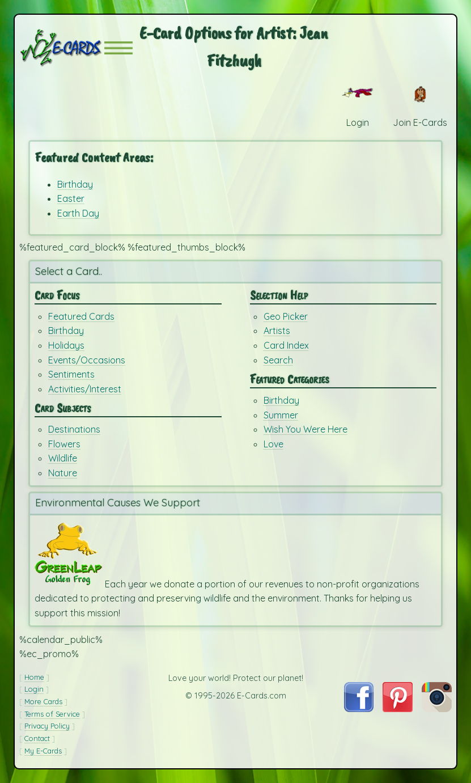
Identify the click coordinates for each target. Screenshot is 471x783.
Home (34, 677)
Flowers (64, 444)
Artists (277, 330)
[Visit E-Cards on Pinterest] (398, 708)
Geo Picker (286, 316)
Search (278, 360)
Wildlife (62, 458)
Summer (281, 415)
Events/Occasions (86, 360)
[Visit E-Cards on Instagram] (437, 708)
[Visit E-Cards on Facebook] (359, 708)
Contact (37, 738)
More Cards (43, 701)
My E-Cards (43, 750)
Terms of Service (52, 713)
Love (273, 444)
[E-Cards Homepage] (61, 48)
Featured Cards (81, 316)
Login (34, 688)
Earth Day (78, 213)
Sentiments (71, 374)
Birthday (75, 184)
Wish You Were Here (305, 429)
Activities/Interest (84, 389)
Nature (62, 473)
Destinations (74, 429)
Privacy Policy (47, 725)
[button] (118, 48)
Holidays (66, 345)
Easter (70, 198)
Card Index (286, 345)
